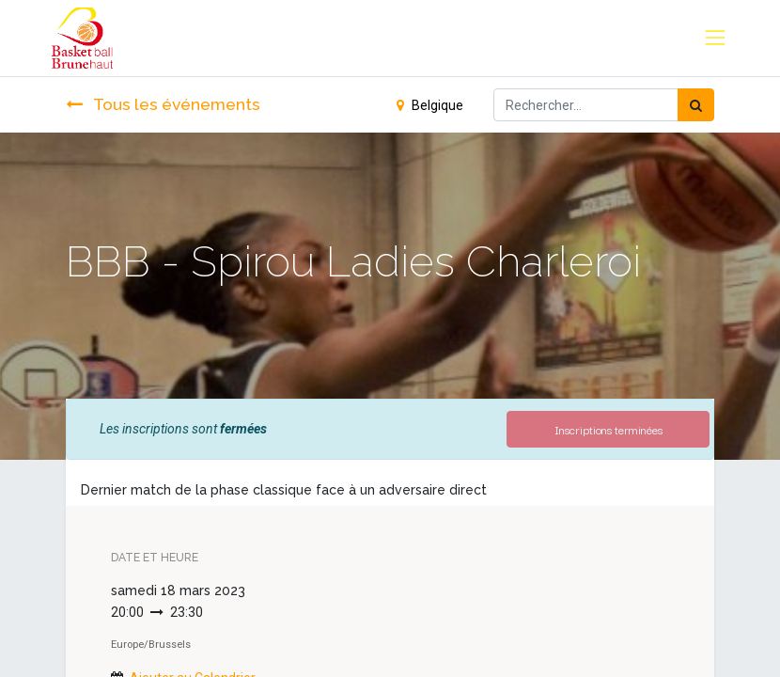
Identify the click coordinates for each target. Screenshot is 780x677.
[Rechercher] (696, 104)
